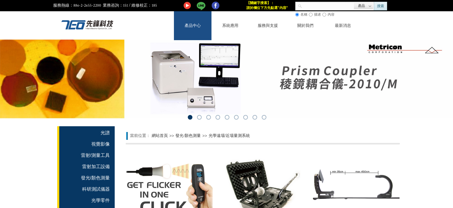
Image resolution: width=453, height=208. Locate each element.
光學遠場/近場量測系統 (229, 135)
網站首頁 (160, 135)
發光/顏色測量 (188, 135)
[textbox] (328, 5)
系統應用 (230, 25)
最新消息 (343, 25)
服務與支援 (268, 25)
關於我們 (305, 25)
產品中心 (193, 25)
